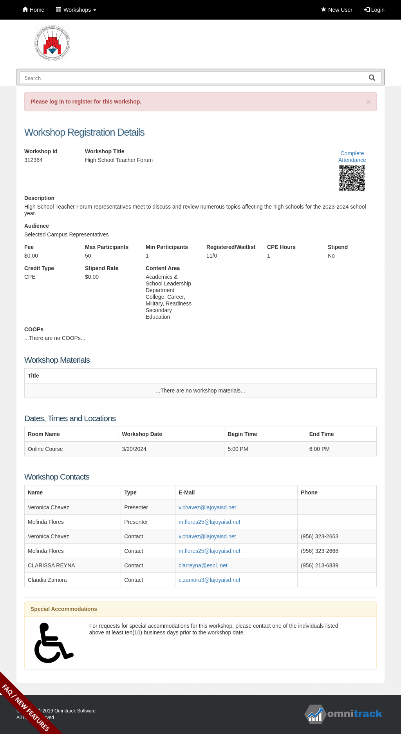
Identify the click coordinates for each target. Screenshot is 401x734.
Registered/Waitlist (230, 247)
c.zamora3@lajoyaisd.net (209, 580)
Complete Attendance (352, 156)
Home (33, 10)
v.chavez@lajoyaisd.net (207, 507)
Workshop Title (105, 151)
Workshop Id (41, 151)
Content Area (163, 268)
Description (39, 198)
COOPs (33, 329)
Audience (36, 226)
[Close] (368, 102)
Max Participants (106, 247)
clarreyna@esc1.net (203, 565)
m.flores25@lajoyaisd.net (209, 522)
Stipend (338, 247)
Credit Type (39, 268)
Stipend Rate (102, 268)
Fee (29, 247)
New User (336, 10)
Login (374, 10)
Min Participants (167, 247)
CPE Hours (281, 247)
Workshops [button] (76, 10)
